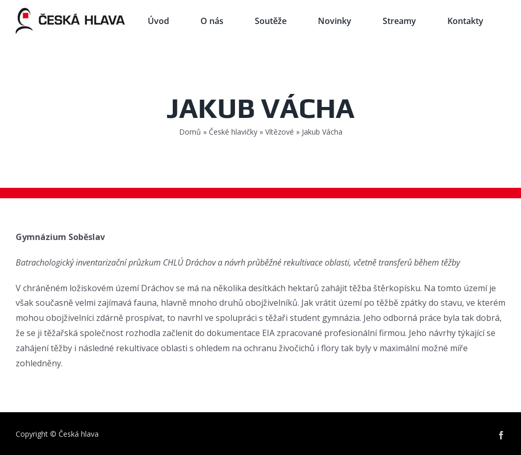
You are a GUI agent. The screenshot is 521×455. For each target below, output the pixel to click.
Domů (190, 132)
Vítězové (279, 132)
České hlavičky (233, 132)
